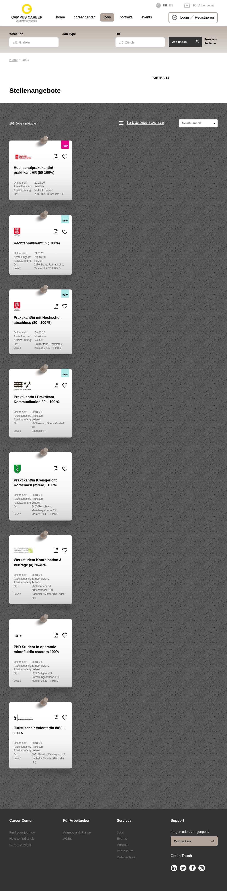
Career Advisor (20, 845)
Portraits (123, 845)
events (146, 17)
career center (84, 17)
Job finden (185, 42)
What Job (16, 34)
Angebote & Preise (77, 832)
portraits (126, 17)
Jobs (120, 832)
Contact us (194, 841)
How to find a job (21, 838)
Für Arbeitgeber (199, 5)
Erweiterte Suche (210, 42)
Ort (117, 34)
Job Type (69, 34)
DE (165, 5)
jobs (107, 17)
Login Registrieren (197, 17)
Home (13, 59)
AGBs (67, 838)
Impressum (125, 851)
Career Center (21, 820)
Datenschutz (126, 857)
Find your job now (22, 832)
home (60, 17)
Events (122, 838)
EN (171, 5)
